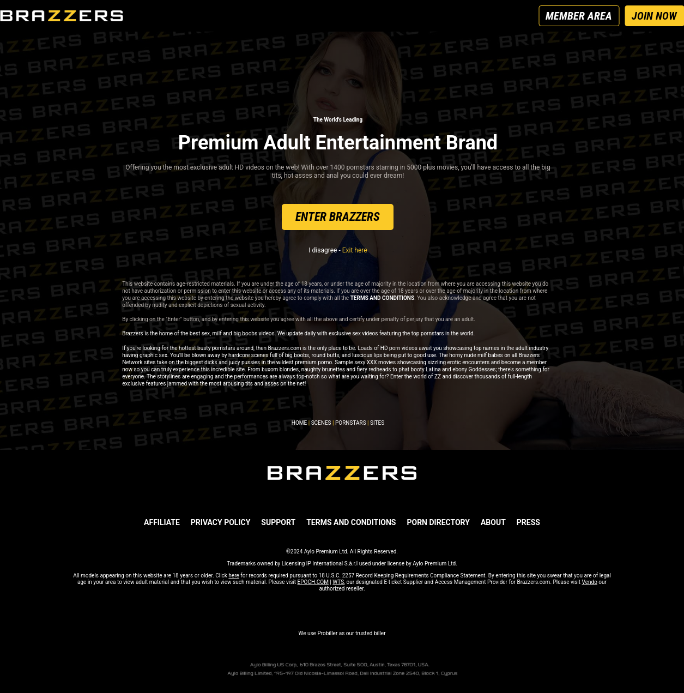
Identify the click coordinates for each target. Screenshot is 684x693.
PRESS (528, 522)
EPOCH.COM (313, 582)
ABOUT (493, 522)
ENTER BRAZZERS (337, 217)
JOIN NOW (654, 15)
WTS (338, 582)
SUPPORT (278, 522)
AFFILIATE (162, 522)
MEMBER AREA (579, 15)
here (233, 575)
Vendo (589, 582)
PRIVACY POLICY (221, 522)
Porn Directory (438, 522)
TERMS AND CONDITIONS (351, 522)
